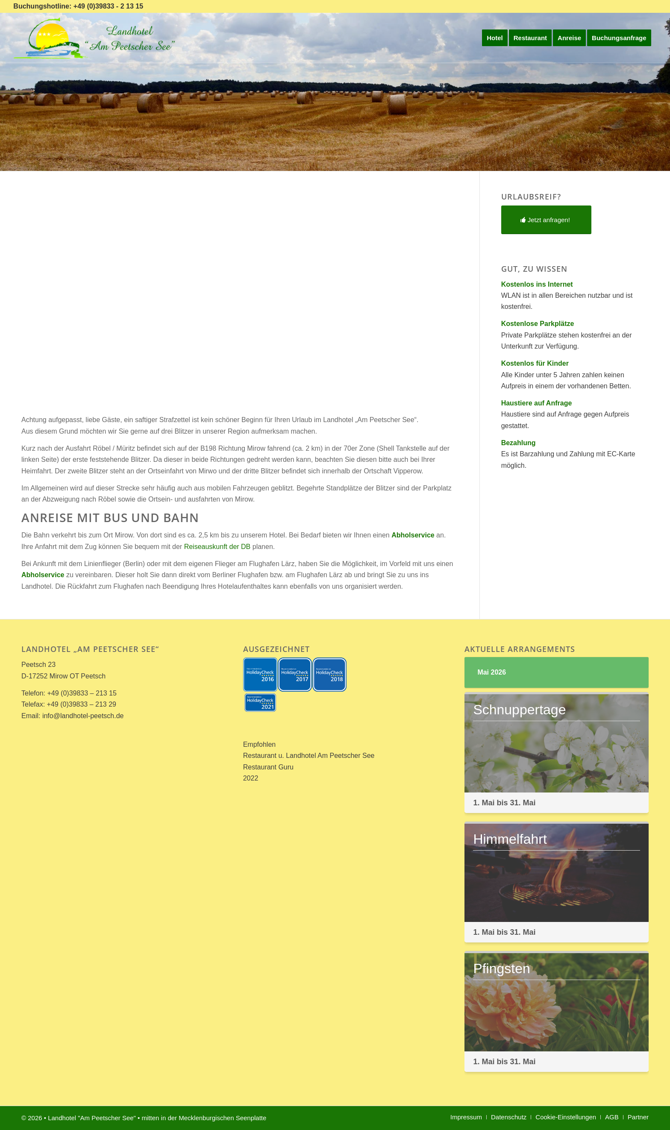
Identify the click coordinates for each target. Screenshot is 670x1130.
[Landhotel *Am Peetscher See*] (96, 38)
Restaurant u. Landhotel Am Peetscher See (309, 755)
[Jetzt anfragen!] (546, 219)
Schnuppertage (519, 709)
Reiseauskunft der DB (217, 546)
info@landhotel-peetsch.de (83, 715)
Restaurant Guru (268, 767)
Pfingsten (501, 968)
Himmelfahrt (510, 839)
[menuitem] (494, 38)
